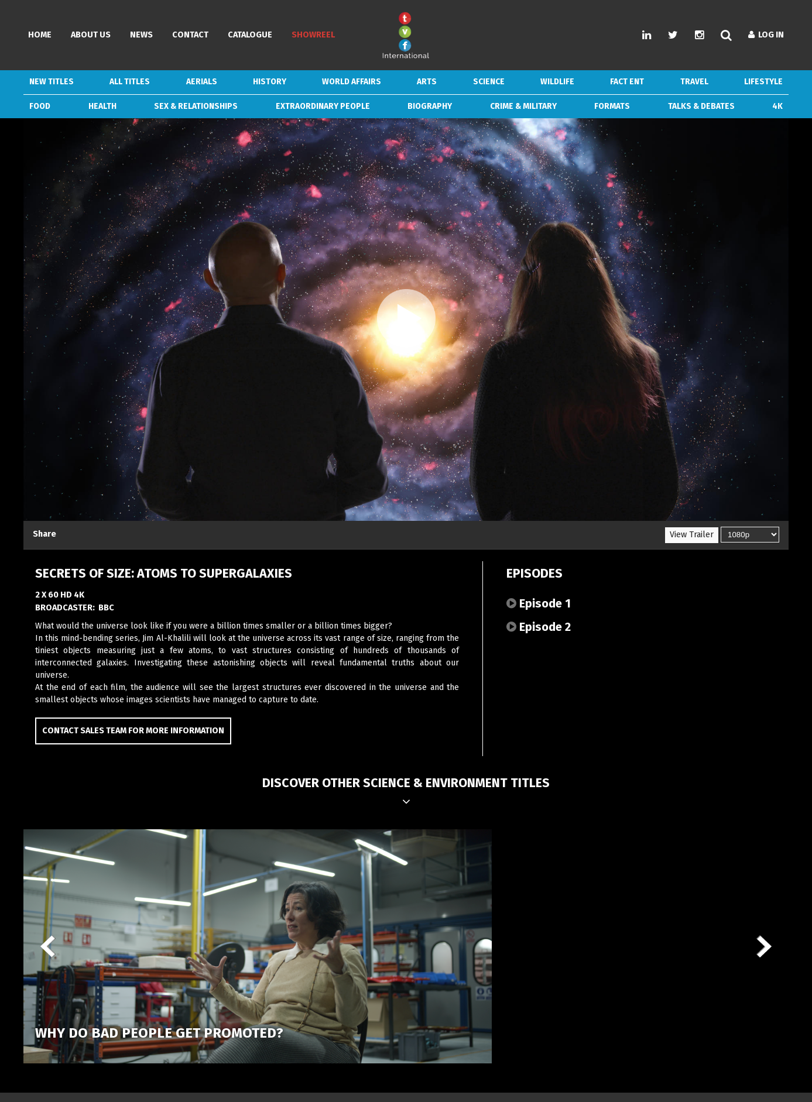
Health (102, 106)
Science (489, 82)
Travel (694, 82)
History (269, 82)
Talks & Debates (701, 106)
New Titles (51, 82)
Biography (429, 106)
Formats (612, 106)
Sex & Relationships (196, 106)
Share (44, 534)
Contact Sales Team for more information (133, 731)
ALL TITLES (129, 82)
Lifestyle (763, 82)
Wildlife (557, 82)
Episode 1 (538, 603)
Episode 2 (538, 627)
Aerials (201, 82)
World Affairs (351, 82)
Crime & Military (523, 106)
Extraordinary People (323, 106)
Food (39, 106)
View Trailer (692, 535)
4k (777, 106)
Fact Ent (627, 82)
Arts (427, 82)
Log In (766, 35)
